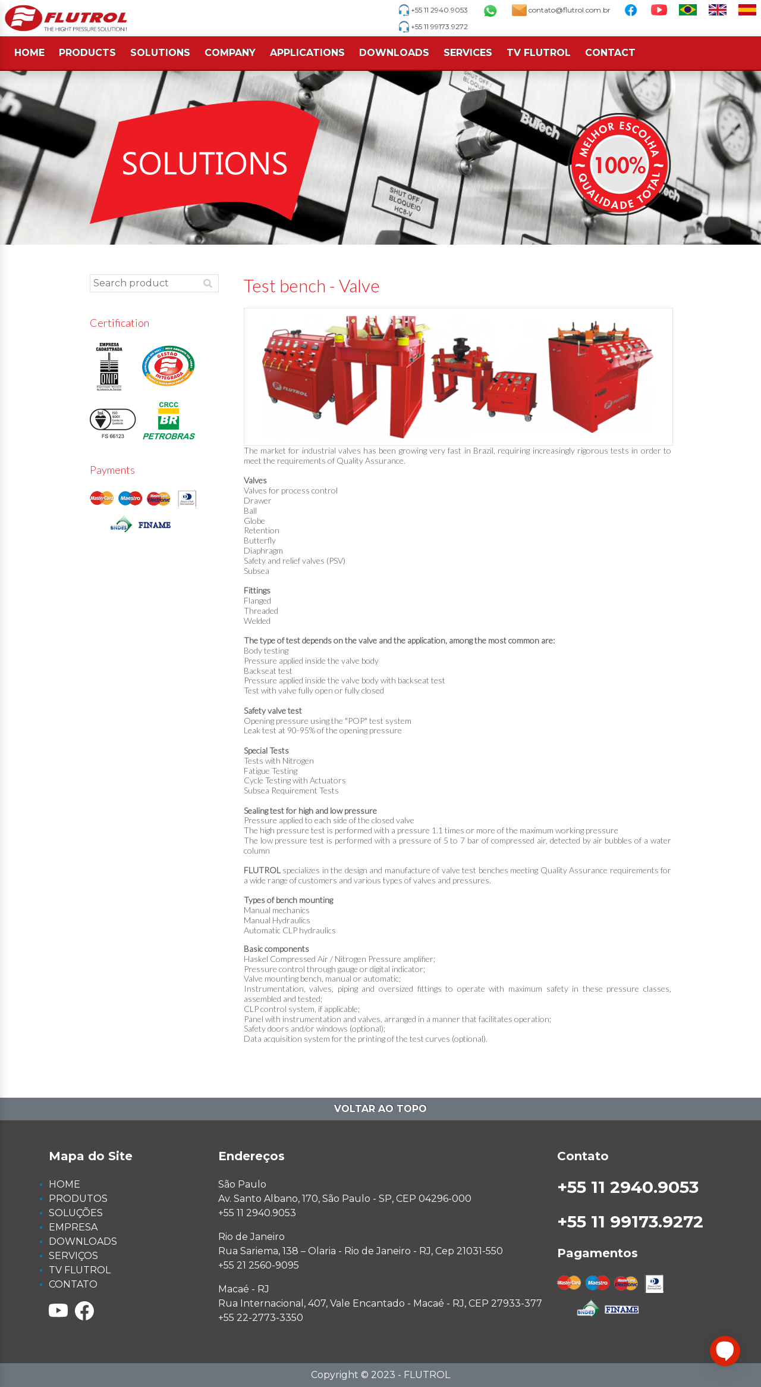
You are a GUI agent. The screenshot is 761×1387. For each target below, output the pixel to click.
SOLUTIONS (160, 52)
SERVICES (468, 52)
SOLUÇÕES (76, 1213)
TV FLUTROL (539, 52)
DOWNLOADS (394, 52)
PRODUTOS (78, 1198)
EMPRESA (73, 1227)
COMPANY (230, 52)
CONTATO (73, 1284)
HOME (29, 52)
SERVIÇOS (73, 1255)
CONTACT (610, 52)
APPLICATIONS (307, 52)
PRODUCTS (87, 52)
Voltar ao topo (380, 1108)
